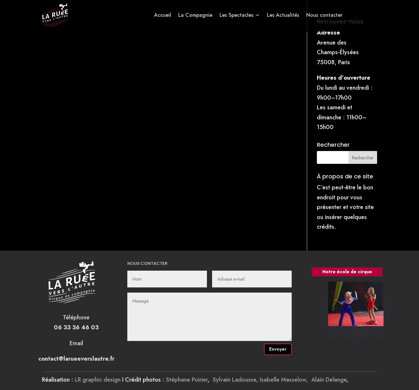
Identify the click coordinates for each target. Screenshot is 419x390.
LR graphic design (98, 379)
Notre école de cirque (347, 271)
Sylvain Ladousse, (236, 379)
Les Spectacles (236, 15)
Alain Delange (328, 379)
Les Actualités (283, 15)
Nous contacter (324, 15)
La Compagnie (195, 15)
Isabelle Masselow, (285, 379)
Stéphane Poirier (187, 379)
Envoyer (278, 349)
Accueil (162, 15)
